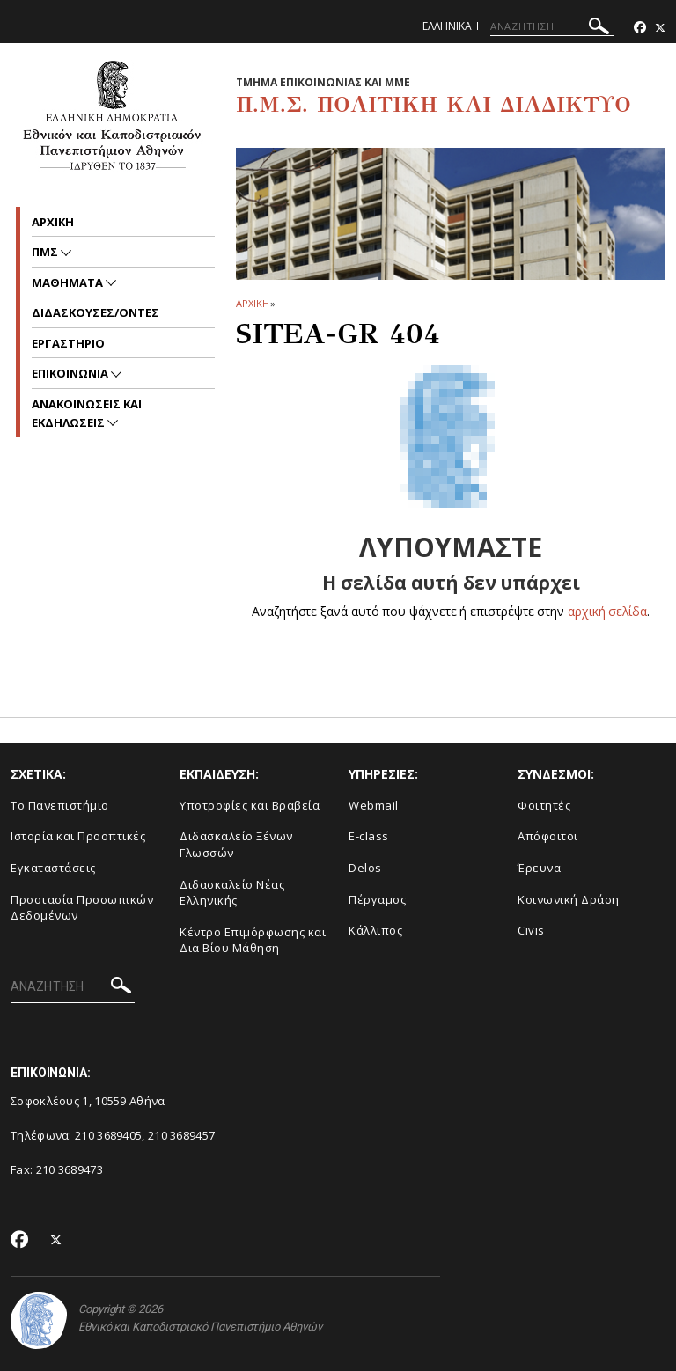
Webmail (374, 805)
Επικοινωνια (71, 373)
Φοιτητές (544, 805)
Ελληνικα (447, 25)
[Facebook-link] (640, 27)
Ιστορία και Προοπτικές (78, 836)
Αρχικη (53, 222)
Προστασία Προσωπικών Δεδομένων (82, 907)
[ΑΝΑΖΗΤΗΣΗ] (552, 26)
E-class (369, 836)
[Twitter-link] (660, 27)
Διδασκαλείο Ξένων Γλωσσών (236, 844)
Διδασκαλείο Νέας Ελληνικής (232, 892)
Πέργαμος (377, 899)
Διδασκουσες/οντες (95, 312)
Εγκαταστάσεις (53, 868)
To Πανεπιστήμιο (60, 805)
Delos (365, 868)
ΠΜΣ (46, 252)
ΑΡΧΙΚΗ (252, 303)
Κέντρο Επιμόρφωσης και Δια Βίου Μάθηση (253, 940)
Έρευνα (539, 868)
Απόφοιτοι (548, 836)
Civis (531, 930)
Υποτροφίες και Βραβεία (250, 805)
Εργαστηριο (68, 343)
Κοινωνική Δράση (569, 899)
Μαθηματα (69, 282)
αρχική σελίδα (608, 611)
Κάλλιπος (375, 930)
